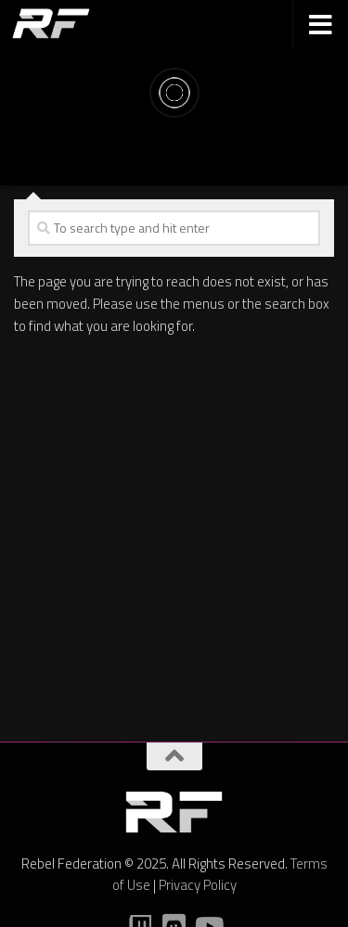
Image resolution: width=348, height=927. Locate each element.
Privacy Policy (198, 884)
